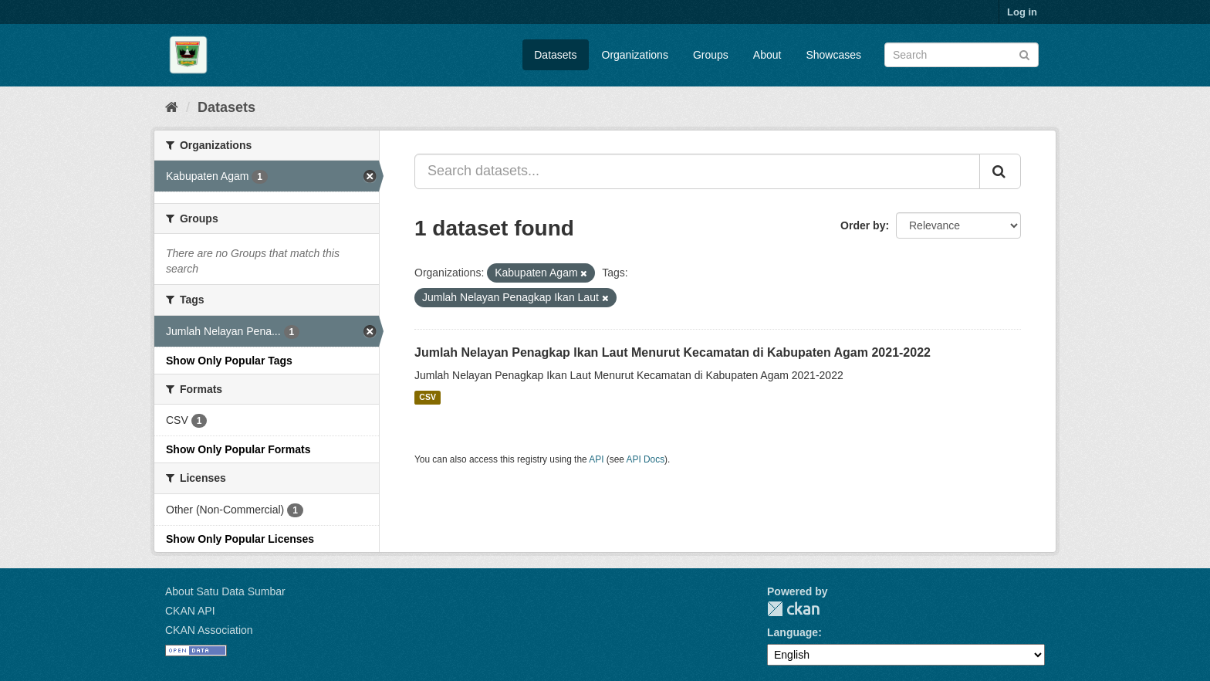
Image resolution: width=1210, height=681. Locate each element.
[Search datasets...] (697, 171)
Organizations (635, 55)
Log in (1022, 12)
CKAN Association (209, 630)
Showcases (833, 55)
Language (792, 632)
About (767, 55)
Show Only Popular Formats (238, 449)
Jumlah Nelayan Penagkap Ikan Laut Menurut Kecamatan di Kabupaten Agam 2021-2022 (672, 352)
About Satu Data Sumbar (225, 591)
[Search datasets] (961, 54)
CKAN (793, 609)
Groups (710, 55)
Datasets (555, 55)
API (596, 459)
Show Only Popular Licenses (240, 539)
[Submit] (1024, 53)
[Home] (171, 107)
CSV (427, 397)
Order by (862, 225)
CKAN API (190, 611)
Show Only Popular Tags (229, 360)
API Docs (646, 459)
